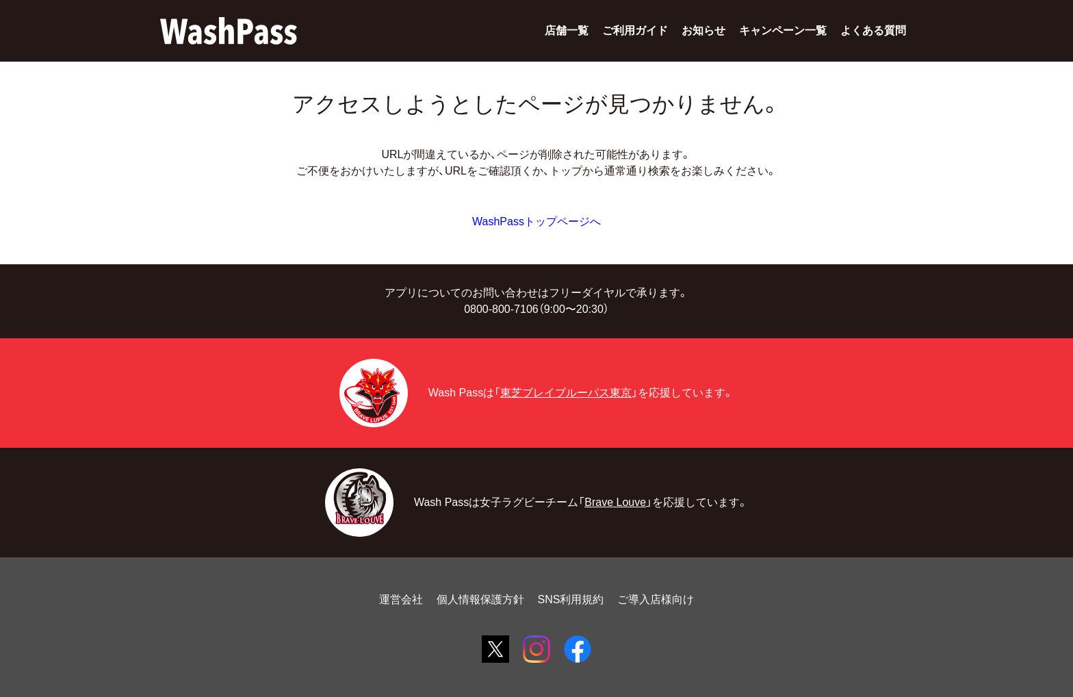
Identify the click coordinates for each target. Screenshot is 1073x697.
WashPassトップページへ (536, 221)
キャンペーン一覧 (783, 30)
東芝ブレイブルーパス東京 (566, 392)
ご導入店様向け (655, 599)
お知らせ (703, 30)
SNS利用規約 (571, 599)
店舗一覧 (567, 30)
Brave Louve (615, 502)
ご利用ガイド (635, 30)
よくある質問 (873, 30)
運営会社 (401, 599)
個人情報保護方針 (480, 599)
